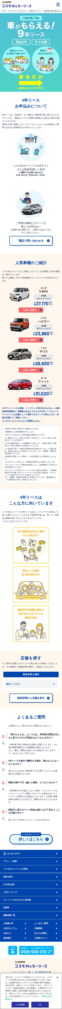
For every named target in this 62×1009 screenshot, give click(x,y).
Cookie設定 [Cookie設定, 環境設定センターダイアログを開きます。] (20, 1005)
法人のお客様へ (41, 933)
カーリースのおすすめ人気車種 (17, 900)
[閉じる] (57, 977)
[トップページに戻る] (16, 4)
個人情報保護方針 (41, 972)
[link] (31, 240)
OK (40, 1005)
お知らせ (7, 933)
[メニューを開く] (58, 4)
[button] (49, 4)
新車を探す (8, 877)
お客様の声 (8, 923)
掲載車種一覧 (9, 915)
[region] (31, 991)
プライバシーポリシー (19, 972)
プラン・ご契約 (10, 861)
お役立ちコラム (10, 928)
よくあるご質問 (41, 923)
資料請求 (7, 938)
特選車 (6, 908)
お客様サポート (41, 938)
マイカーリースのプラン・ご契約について (24, 11)
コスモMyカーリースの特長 (15, 869)
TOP (3, 11)
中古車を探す (9, 884)
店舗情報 (38, 928)
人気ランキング (10, 892)
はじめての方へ (14, 854)
